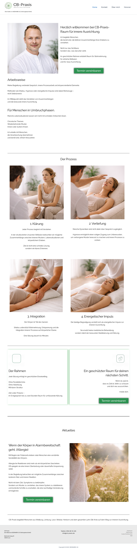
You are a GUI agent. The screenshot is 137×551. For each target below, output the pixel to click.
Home (97, 7)
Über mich (117, 7)
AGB (131, 536)
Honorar (127, 7)
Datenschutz (129, 532)
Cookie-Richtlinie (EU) (127, 534)
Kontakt (106, 7)
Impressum (130, 530)
